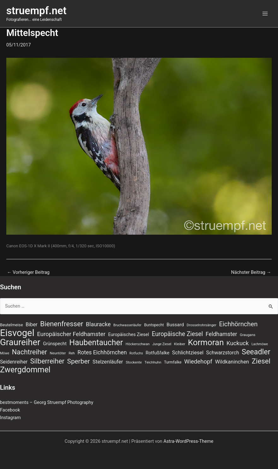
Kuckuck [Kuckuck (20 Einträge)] (238, 343)
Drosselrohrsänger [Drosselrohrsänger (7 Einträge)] (201, 325)
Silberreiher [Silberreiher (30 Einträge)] (47, 361)
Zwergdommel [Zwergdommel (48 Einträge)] (25, 370)
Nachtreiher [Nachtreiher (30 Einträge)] (29, 352)
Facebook (10, 410)
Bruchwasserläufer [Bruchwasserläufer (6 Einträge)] (127, 325)
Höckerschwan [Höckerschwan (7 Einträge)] (138, 344)
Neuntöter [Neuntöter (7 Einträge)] (58, 353)
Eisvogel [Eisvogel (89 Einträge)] (17, 333)
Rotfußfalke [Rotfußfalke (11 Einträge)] (157, 353)
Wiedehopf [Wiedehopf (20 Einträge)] (198, 361)
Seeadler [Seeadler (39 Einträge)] (256, 352)
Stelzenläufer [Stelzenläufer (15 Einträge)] (107, 362)
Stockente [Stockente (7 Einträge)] (134, 362)
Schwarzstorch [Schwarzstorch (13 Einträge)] (222, 353)
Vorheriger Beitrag (28, 272)
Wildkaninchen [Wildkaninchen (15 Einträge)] (232, 362)
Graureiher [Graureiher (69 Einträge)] (20, 342)
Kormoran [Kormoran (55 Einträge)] (206, 342)
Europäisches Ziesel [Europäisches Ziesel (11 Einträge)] (128, 334)
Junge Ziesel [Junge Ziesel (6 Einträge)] (161, 344)
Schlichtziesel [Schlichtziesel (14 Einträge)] (187, 353)
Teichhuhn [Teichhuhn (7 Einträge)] (153, 362)
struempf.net (36, 11)
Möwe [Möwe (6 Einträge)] (4, 353)
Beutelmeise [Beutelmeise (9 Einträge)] (11, 324)
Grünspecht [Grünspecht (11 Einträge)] (55, 343)
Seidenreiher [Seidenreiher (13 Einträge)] (13, 362)
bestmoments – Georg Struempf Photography (46, 402)
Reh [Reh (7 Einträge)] (71, 353)
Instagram (10, 417)
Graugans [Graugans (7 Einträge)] (247, 335)
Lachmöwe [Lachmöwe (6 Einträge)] (259, 344)
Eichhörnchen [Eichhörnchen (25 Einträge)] (238, 324)
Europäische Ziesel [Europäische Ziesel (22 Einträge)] (177, 334)
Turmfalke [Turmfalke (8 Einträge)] (172, 362)
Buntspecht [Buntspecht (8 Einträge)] (154, 325)
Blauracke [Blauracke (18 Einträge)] (98, 324)
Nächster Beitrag (251, 272)
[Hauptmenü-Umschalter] (265, 13)
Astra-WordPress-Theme (188, 441)
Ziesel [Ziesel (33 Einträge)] (261, 361)
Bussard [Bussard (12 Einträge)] (175, 325)
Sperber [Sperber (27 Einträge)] (78, 361)
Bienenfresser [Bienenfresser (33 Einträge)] (61, 324)
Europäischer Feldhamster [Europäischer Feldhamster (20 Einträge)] (71, 334)
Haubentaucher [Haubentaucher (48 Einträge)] (96, 342)
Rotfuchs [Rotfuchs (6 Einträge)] (136, 353)
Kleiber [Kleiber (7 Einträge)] (179, 344)
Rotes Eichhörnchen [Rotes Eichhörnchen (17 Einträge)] (102, 352)
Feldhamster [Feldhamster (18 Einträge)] (221, 334)
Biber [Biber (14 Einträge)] (31, 325)
